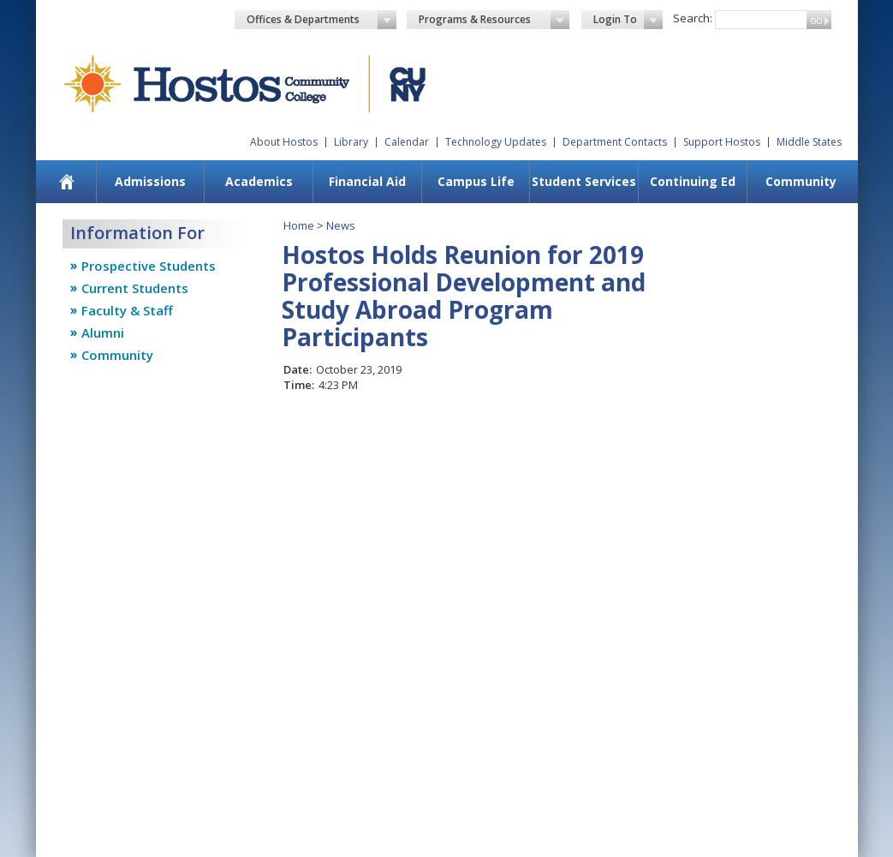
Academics (259, 181)
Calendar (406, 142)
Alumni (102, 332)
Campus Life (476, 181)
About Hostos (284, 142)
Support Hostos (721, 142)
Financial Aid (367, 181)
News (340, 225)
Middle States (809, 142)
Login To (628, 19)
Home (298, 225)
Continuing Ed (692, 181)
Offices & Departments (322, 19)
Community (800, 181)
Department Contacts (615, 142)
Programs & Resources (494, 19)
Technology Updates (495, 142)
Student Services (584, 181)
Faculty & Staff (127, 310)
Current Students (134, 288)
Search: (692, 18)
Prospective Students (148, 265)
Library (351, 142)
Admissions (150, 181)
